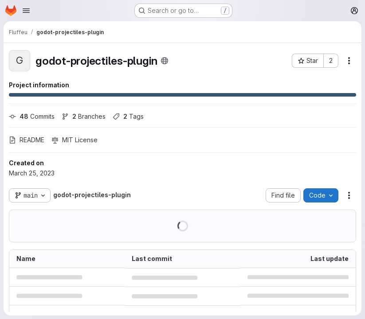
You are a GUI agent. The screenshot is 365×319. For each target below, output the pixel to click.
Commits (32, 116)
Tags (128, 116)
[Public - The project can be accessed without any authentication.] (164, 60)
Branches (84, 116)
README (26, 140)
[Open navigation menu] (26, 11)
